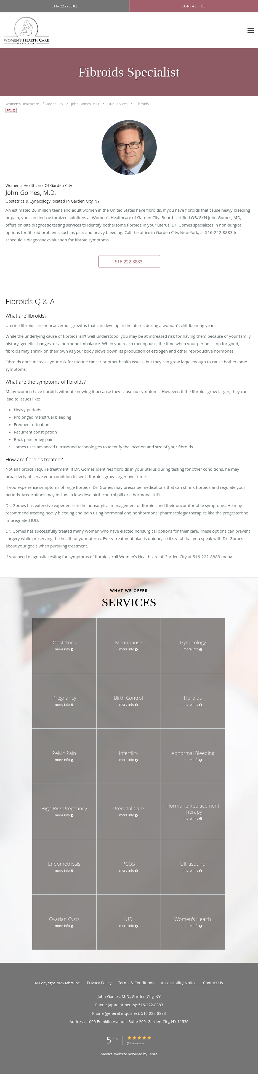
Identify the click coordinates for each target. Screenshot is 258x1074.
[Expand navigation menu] (250, 30)
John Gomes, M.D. (85, 103)
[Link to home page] (70, 30)
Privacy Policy (99, 982)
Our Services (117, 103)
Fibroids (142, 103)
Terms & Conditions (136, 982)
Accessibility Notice (178, 982)
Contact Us (213, 982)
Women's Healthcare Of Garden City (34, 103)
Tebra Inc (72, 982)
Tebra (152, 1053)
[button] (129, 261)
